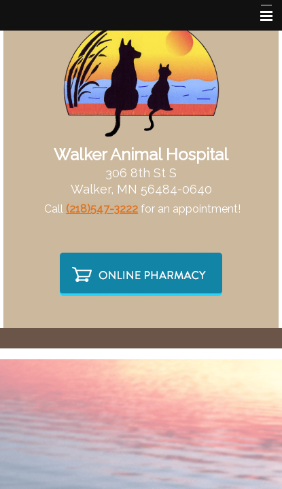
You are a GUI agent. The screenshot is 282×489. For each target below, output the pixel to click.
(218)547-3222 (102, 208)
